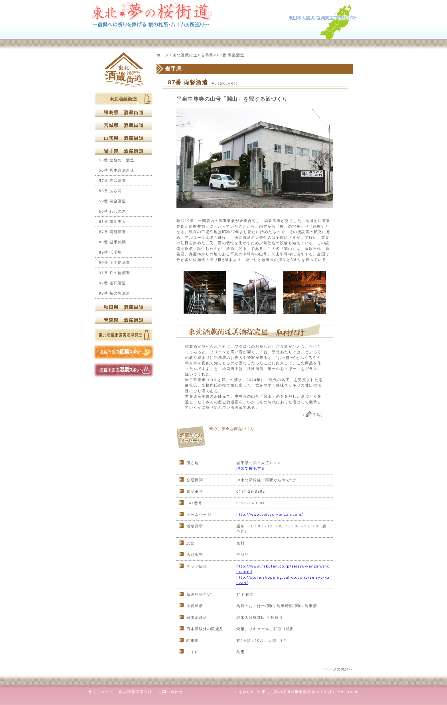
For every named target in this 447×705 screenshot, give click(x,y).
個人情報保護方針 (135, 691)
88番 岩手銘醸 (112, 241)
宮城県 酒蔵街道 (124, 125)
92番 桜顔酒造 (112, 282)
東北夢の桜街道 (223, 14)
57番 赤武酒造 (112, 180)
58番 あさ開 (110, 190)
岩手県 (207, 54)
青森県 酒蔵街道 (124, 320)
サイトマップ (100, 691)
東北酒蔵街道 (123, 69)
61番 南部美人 (112, 221)
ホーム (163, 54)
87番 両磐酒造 (112, 231)
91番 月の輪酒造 (114, 272)
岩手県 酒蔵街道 (124, 151)
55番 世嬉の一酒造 (116, 160)
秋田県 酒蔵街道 (124, 307)
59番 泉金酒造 (112, 201)
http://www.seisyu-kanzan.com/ (269, 514)
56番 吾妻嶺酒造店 (116, 170)
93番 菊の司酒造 (114, 293)
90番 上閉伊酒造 (114, 262)
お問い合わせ (170, 691)
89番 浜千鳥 (110, 252)
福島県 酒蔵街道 (124, 112)
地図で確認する (250, 468)
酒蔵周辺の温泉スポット (124, 370)
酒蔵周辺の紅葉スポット (124, 352)
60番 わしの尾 (112, 211)
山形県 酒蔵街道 (124, 138)
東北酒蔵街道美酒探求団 (124, 335)
